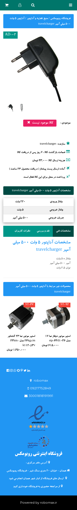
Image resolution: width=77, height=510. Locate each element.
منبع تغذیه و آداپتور (37, 18)
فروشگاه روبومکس (60, 18)
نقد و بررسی (43, 231)
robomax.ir (48, 502)
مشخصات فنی (63, 231)
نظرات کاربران (22, 231)
